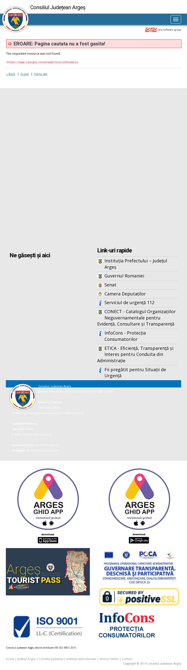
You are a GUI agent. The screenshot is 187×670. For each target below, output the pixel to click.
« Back (10, 74)
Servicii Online (109, 659)
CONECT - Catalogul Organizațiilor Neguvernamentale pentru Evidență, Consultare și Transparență (136, 318)
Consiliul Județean (51, 659)
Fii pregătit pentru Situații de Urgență (135, 373)
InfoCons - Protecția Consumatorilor (125, 336)
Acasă (10, 659)
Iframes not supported (93, 168)
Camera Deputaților (125, 294)
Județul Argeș (26, 659)
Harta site (40, 74)
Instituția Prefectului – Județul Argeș (135, 264)
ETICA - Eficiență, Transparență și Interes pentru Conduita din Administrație (135, 354)
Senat (110, 285)
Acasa (24, 74)
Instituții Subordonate (81, 659)
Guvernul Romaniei (124, 276)
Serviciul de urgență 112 (129, 302)
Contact (127, 659)
